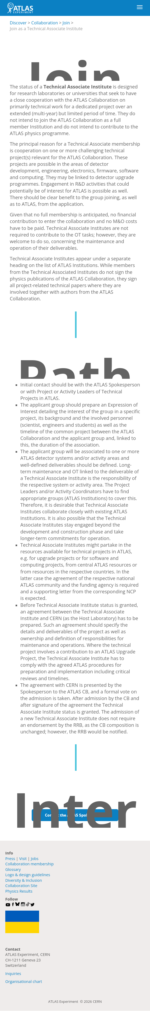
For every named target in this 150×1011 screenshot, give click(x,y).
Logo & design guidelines (27, 874)
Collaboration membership (29, 863)
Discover (18, 23)
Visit (23, 858)
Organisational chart (23, 981)
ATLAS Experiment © (66, 1001)
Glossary (13, 869)
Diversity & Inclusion (23, 880)
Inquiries (13, 973)
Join (66, 23)
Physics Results (18, 891)
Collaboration (44, 23)
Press (10, 858)
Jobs (35, 858)
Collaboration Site (21, 885)
